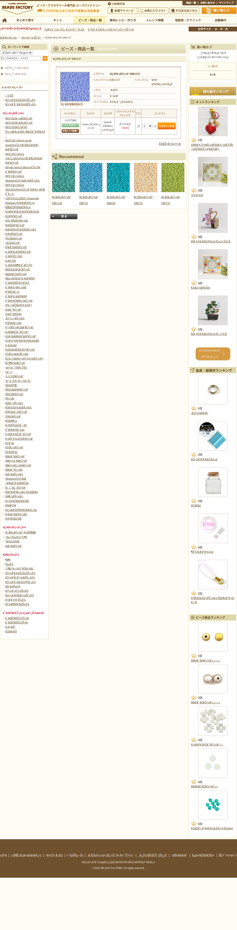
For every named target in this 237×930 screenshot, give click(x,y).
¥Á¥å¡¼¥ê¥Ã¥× (201, 287)
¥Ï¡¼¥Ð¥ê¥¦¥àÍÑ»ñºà (17, 604)
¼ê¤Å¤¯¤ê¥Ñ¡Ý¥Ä (16, 367)
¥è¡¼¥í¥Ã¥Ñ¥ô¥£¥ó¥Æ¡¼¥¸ (21, 509)
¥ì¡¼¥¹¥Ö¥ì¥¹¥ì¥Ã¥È (17, 501)
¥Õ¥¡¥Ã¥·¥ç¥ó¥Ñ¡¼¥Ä (18, 407)
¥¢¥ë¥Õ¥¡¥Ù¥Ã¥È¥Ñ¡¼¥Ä (20, 229)
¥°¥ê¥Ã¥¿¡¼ (12, 291)
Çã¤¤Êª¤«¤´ (219, 10)
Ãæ (221, 29)
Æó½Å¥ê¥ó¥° (199, 413)
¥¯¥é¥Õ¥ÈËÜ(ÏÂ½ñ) (17, 618)
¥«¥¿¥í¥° (10, 626)
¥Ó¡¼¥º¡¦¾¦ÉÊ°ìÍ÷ (90, 19)
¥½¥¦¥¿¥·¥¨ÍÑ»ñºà (15, 599)
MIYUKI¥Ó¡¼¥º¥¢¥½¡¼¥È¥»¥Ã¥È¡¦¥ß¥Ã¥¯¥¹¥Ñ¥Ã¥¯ (25, 132)
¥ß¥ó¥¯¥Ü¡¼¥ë (14, 469)
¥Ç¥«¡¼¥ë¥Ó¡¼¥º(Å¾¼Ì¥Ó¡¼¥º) (24, 358)
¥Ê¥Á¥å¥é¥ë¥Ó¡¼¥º (16, 389)
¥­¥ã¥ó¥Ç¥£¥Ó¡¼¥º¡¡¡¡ (204, 786)
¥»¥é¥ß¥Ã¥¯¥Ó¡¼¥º (16, 331)
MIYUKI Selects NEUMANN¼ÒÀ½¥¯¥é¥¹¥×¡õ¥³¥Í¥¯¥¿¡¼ (25, 189)
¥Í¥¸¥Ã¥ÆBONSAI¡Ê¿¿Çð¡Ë (209, 334)
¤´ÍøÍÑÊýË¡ (117, 3)
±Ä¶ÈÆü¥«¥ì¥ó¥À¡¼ (26, 855)
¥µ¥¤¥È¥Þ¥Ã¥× (227, 3)
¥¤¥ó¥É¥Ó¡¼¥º (13, 233)
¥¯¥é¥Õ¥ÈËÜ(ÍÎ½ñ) (16, 622)
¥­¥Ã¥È (57, 19)
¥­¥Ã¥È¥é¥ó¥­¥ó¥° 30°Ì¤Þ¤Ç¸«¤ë (209, 353)
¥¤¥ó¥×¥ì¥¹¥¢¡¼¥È (16, 514)
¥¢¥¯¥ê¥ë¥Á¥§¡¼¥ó (16, 220)
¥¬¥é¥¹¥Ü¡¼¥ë (13, 256)
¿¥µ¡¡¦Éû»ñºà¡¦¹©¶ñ (16, 537)
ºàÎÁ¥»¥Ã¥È (12, 541)
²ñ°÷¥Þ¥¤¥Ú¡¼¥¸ (122, 11)
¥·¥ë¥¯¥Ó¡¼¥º (13, 309)
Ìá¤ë (64, 216)
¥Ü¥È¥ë (196, 505)
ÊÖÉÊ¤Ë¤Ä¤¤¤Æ (170, 144)
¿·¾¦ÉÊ (9, 95)
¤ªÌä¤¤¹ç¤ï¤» (207, 3)
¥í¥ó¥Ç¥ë (10, 505)
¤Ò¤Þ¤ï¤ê (197, 195)
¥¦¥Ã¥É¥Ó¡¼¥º (13, 238)
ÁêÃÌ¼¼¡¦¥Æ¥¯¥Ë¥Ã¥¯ (188, 19)
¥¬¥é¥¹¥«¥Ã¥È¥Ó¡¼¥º (18, 251)
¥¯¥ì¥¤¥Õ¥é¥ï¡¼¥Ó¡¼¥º (19, 300)
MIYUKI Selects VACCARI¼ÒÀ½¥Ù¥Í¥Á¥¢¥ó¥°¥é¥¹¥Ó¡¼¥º (24, 158)
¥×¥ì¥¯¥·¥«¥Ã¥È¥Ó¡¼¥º (19, 438)
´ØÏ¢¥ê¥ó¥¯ (179, 855)
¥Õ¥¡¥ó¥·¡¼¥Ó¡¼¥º (16, 411)
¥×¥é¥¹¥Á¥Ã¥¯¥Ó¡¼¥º (18, 434)
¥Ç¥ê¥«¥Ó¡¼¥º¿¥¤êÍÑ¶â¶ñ (20, 532)
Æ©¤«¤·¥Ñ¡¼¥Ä (14, 318)
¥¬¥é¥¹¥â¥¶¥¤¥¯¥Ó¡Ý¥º (18, 265)
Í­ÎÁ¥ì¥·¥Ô (11, 631)
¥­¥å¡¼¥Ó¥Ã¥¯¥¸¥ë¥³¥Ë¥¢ (20, 278)
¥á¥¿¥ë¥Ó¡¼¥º (13, 546)
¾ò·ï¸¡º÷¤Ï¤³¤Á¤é (15, 74)
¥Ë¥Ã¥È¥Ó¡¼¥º (14, 394)
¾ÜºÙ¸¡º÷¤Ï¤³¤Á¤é (17, 68)
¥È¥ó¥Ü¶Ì (11, 385)
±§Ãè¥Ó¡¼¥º (12, 242)
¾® (216, 29)
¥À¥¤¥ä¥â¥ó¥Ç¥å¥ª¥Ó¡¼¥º (20, 336)
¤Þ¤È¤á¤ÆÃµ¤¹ (24, 19)
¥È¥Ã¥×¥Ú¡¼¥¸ (8, 37)
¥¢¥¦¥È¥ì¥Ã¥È (13, 518)
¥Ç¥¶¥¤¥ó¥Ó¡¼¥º (15, 362)
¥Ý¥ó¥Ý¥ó (11, 452)
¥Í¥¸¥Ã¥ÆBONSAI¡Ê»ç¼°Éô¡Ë (210, 241)
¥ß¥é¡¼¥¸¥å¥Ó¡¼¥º (16, 460)
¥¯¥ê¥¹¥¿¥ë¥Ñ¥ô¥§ (16, 296)
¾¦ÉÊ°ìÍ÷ (190, 3)
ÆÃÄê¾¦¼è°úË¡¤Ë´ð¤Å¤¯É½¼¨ (110, 855)
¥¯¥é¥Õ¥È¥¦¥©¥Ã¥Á (17, 282)
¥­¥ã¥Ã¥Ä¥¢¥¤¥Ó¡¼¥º (17, 269)
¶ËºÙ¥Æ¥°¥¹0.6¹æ (202, 551)
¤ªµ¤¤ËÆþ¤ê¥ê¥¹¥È (153, 11)
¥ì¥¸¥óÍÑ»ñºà (12, 586)
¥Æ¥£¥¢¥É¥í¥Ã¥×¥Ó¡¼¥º (20, 349)
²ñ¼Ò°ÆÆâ (54, 855)
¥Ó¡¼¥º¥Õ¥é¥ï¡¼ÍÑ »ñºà (19, 595)
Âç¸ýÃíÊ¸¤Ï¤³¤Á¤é (184, 11)
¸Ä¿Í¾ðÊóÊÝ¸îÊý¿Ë (152, 855)
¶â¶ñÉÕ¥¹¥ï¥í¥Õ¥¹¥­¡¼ (18, 207)
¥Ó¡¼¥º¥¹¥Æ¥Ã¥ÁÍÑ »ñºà (20, 100)
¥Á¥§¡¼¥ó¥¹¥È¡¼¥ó (16, 354)
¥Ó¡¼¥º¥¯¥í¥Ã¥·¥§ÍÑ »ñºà (20, 104)
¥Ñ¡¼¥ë (9, 398)
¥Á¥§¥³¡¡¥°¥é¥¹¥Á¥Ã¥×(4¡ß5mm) (212, 828)
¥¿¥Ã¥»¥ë (11, 345)
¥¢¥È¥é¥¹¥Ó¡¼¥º (15, 225)
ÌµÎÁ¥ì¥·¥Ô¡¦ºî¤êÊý (122, 19)
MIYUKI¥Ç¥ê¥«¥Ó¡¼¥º (19, 122)
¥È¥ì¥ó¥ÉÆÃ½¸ (155, 19)
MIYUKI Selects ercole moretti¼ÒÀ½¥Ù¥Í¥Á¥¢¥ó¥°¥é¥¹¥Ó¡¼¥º (22, 145)
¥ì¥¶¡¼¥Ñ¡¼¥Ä (14, 496)
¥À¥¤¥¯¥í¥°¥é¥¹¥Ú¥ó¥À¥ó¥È (22, 340)
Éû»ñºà (9, 564)
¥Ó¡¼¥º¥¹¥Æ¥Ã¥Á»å (204, 459)
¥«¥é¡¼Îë (10, 260)
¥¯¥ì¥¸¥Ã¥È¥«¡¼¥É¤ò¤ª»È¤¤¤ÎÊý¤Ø (111, 29)
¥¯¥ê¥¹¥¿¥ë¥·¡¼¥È (15, 287)
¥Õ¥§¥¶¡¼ (11, 420)
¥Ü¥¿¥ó (9, 443)
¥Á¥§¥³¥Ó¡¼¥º (13, 216)
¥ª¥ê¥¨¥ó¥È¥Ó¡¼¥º (16, 247)
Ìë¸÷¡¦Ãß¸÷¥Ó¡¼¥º (15, 487)
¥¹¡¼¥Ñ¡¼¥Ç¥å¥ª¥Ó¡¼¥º (19, 327)
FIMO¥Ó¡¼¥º (13, 416)
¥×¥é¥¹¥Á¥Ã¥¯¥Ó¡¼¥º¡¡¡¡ (207, 744)
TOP (4, 19)
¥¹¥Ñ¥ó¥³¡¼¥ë (13, 323)
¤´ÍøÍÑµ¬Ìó (75, 855)
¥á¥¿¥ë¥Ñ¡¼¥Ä (14, 474)
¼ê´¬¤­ (9, 371)
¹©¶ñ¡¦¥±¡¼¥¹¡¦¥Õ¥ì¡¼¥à (19, 568)
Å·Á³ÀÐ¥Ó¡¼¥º (14, 376)
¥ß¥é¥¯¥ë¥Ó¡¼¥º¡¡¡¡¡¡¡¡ (205, 660)
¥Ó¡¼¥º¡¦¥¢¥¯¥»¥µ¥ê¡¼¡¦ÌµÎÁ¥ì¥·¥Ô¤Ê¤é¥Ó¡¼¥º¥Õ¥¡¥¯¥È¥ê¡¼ (118, 862)
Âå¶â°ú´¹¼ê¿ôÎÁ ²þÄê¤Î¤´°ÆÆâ (64, 29)
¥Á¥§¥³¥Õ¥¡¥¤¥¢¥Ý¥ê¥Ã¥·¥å (22, 211)
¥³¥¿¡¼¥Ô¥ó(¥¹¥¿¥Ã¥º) (18, 305)
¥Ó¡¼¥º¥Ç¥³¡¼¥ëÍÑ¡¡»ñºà (20, 577)
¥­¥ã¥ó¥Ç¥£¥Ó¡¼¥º (16, 274)
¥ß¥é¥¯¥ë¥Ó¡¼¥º (15, 456)
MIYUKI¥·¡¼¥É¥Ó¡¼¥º (18, 118)
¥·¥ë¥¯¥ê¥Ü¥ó (13, 314)
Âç (226, 29)
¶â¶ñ (7, 559)
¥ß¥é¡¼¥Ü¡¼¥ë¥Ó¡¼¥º (18, 465)
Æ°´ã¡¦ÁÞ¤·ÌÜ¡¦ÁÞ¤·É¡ (18, 380)
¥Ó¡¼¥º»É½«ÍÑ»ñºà (16, 590)
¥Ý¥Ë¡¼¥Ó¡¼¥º (14, 447)
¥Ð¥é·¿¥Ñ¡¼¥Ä (14, 403)
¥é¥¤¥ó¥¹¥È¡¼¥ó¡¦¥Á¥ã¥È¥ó (21, 492)
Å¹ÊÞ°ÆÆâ (220, 19)
